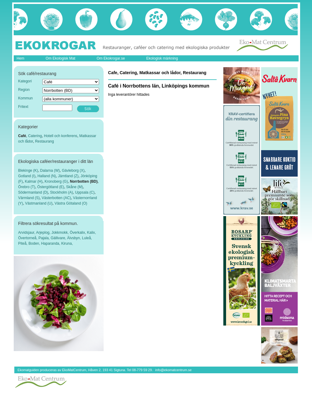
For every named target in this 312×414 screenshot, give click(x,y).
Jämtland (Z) (68, 176)
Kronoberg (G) (56, 181)
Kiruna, (67, 243)
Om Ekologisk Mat (60, 58)
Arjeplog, (43, 232)
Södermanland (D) (33, 192)
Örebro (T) (26, 187)
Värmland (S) (29, 198)
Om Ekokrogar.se (111, 58)
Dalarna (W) (50, 170)
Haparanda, (51, 243)
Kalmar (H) (34, 181)
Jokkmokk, (60, 232)
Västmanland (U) (38, 203)
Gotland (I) (27, 176)
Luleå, (87, 238)
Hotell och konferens (60, 136)
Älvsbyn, (74, 238)
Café (22, 136)
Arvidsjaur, (27, 232)
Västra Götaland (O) (71, 203)
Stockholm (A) (61, 192)
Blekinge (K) (28, 170)
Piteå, (23, 243)
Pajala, (44, 238)
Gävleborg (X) (73, 170)
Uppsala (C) (84, 192)
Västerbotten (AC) (56, 198)
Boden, (35, 243)
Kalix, (91, 232)
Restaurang (44, 141)
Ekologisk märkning (162, 58)
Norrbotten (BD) (84, 181)
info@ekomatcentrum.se (173, 370)
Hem (20, 58)
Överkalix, (78, 232)
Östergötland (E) (50, 187)
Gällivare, (59, 238)
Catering (35, 136)
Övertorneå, (28, 238)
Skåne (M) (74, 187)
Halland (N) (46, 176)
